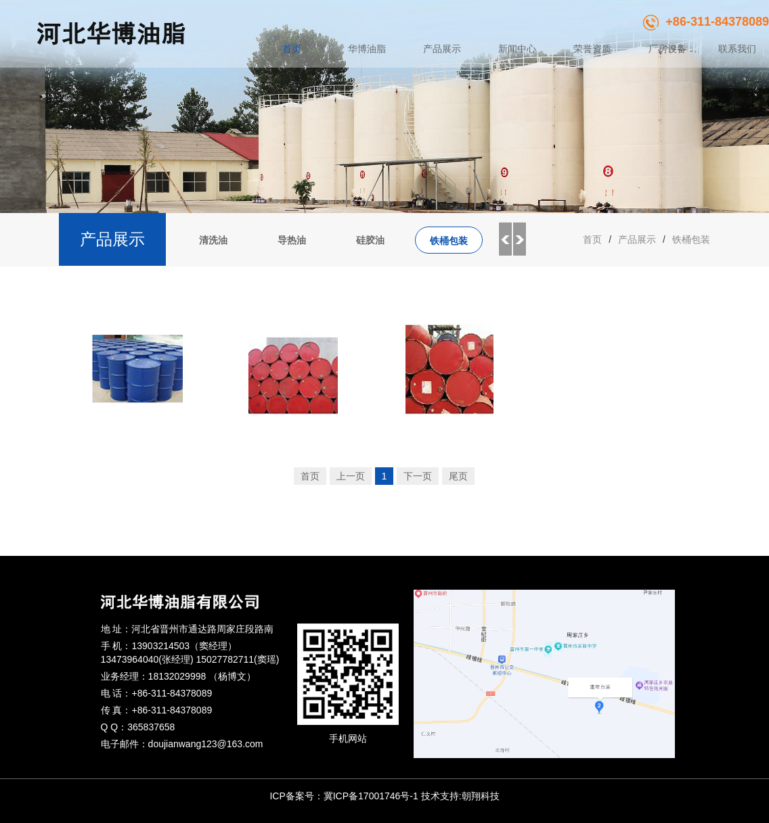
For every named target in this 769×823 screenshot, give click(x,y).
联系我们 (737, 48)
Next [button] (520, 239)
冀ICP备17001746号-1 (371, 796)
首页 (291, 48)
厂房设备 (667, 48)
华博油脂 (367, 48)
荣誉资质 (592, 48)
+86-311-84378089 (706, 21)
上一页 (350, 476)
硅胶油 (370, 240)
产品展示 (442, 48)
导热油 (292, 240)
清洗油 (213, 240)
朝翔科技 (481, 796)
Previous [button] (505, 239)
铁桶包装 (449, 240)
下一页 (417, 476)
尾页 (458, 476)
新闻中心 (517, 48)
